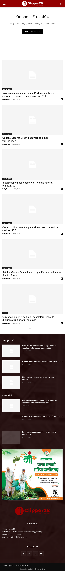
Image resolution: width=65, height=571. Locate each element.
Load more (32, 328)
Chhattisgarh (7, 89)
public (5, 313)
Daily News (6, 99)
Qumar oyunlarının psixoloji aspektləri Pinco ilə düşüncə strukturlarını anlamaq (28, 318)
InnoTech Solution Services (36, 569)
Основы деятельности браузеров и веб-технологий (42, 361)
